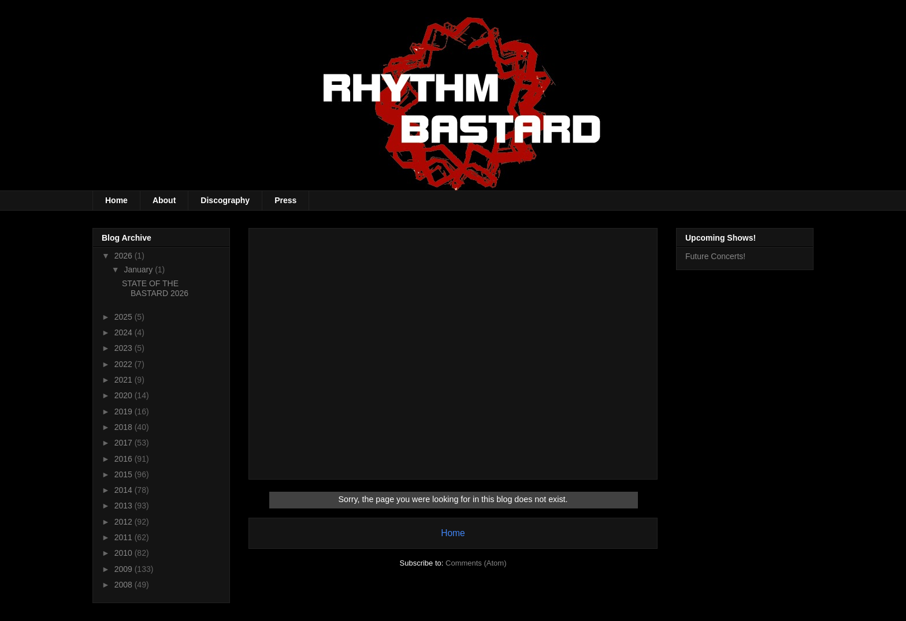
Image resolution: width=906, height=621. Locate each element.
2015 (124, 474)
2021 (124, 379)
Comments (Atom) (475, 563)
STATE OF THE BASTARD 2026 (155, 288)
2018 (124, 427)
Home (116, 200)
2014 (124, 490)
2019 (124, 411)
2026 (124, 255)
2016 (124, 458)
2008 (124, 584)
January (139, 269)
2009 (124, 569)
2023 (124, 348)
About (164, 200)
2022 (124, 364)
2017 (124, 442)
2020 (124, 395)
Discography (225, 200)
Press (285, 200)
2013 (124, 505)
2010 (124, 553)
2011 (124, 537)
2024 (124, 332)
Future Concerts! (715, 256)
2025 (124, 316)
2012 (124, 521)
